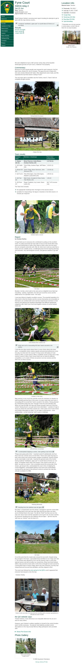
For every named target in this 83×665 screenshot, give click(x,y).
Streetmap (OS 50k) (69, 17)
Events (3, 21)
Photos (3, 43)
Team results (18, 31)
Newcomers (4, 28)
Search (3, 45)
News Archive (5, 35)
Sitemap (37, 662)
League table (18, 33)
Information (4, 31)
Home (3, 16)
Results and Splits (20, 29)
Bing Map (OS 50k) (69, 19)
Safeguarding (5, 38)
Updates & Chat (5, 26)
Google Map (67, 15)
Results (3, 23)
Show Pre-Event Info (24, 632)
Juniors (3, 33)
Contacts (3, 40)
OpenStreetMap (68, 21)
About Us (4, 18)
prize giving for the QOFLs (38, 570)
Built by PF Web (44, 662)
